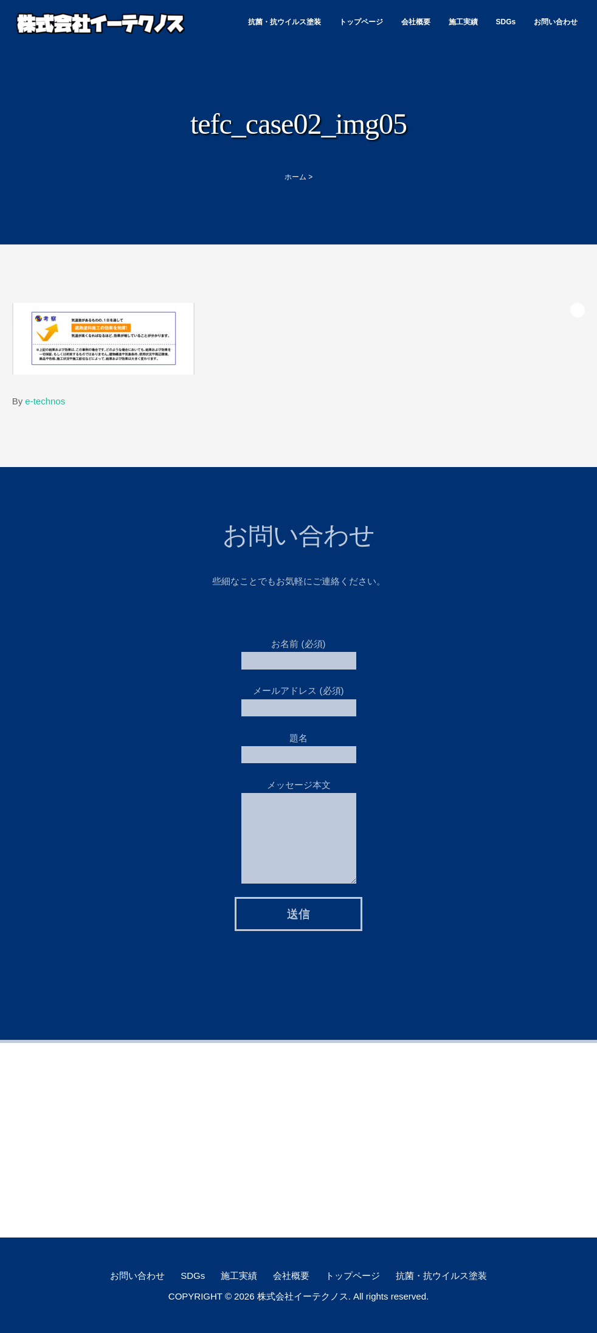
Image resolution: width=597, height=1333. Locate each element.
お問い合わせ (556, 22)
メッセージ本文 (298, 808)
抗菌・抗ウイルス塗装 (284, 22)
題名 (298, 743)
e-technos (45, 401)
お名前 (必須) (298, 649)
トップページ (361, 22)
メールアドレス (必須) (298, 696)
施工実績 (463, 22)
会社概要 (415, 22)
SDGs (506, 22)
